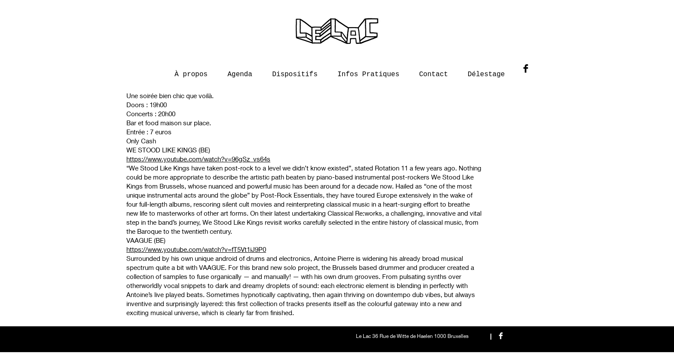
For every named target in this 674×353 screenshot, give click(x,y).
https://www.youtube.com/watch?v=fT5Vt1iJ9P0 (196, 249)
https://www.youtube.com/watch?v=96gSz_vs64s (198, 159)
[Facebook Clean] (500, 335)
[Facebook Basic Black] (525, 68)
